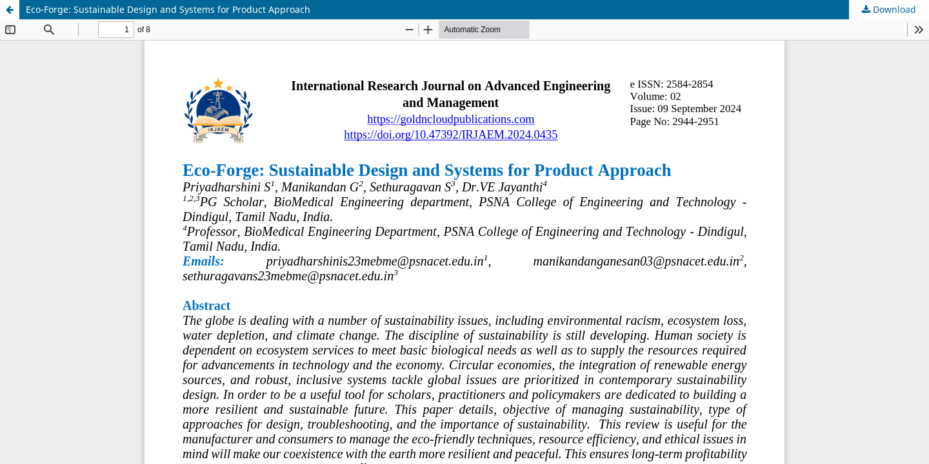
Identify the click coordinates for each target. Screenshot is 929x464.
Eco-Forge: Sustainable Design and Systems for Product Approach (168, 9)
